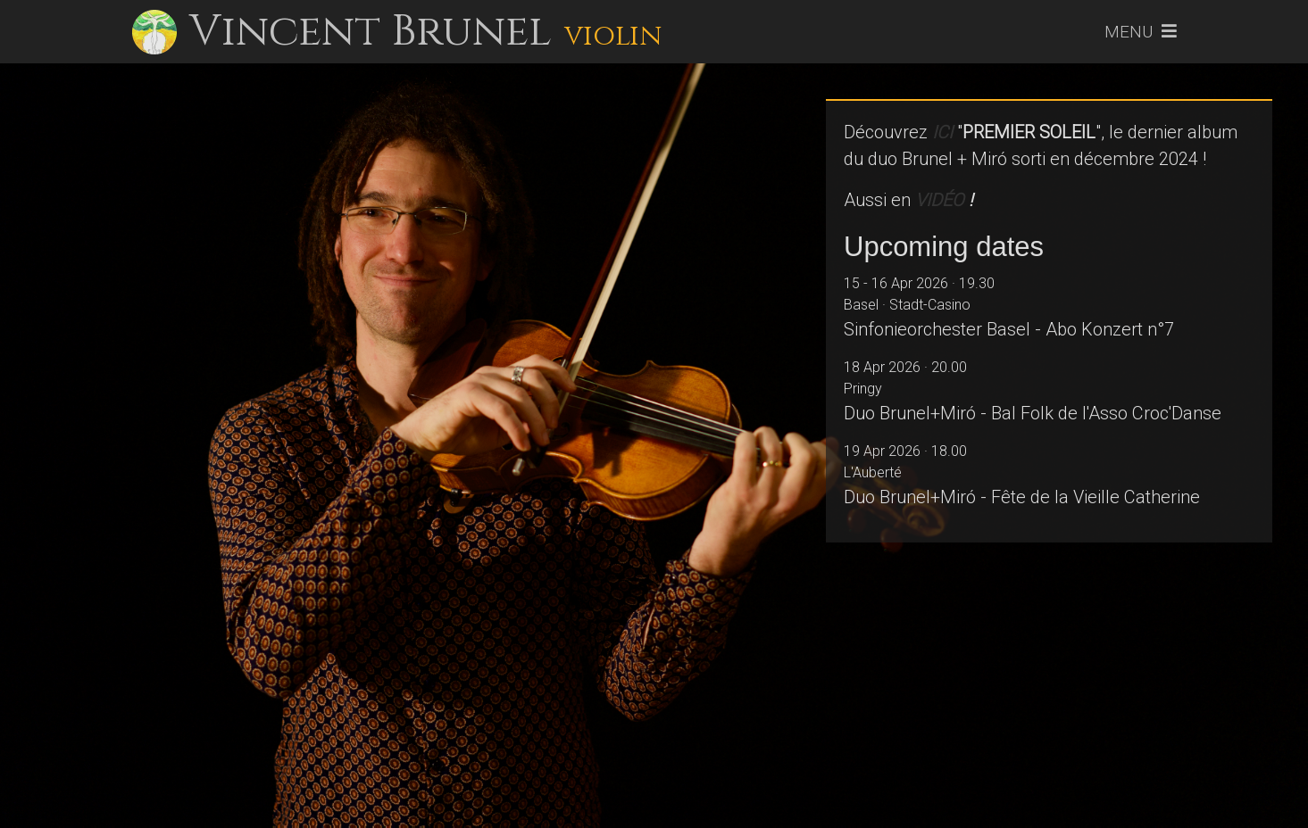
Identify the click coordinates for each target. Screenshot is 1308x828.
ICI (942, 132)
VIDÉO (939, 200)
